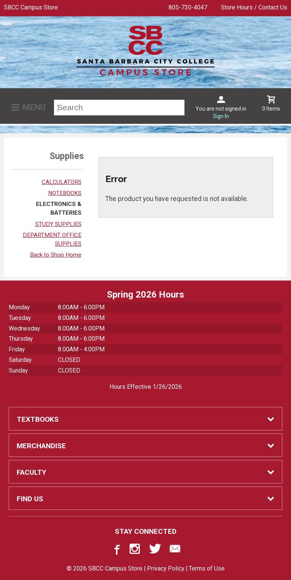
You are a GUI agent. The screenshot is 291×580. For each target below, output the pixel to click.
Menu (34, 107)
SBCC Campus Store (31, 7)
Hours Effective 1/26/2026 (146, 386)
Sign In (221, 116)
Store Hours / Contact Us (254, 7)
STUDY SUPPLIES (58, 224)
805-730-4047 (188, 7)
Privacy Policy (165, 568)
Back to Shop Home (55, 254)
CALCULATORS (61, 182)
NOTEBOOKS (64, 193)
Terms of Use (207, 568)
